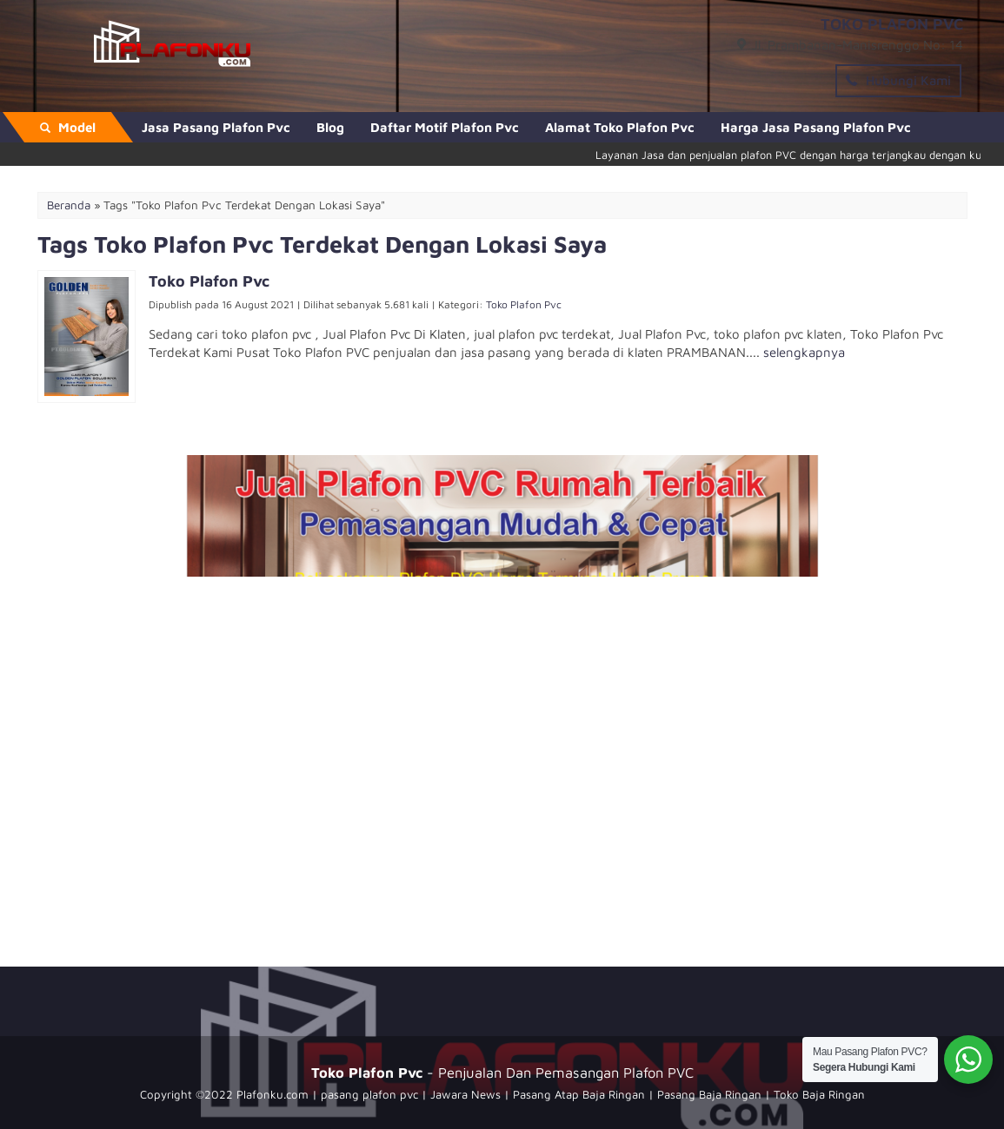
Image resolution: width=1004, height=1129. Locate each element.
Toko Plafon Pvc (524, 304)
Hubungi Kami (898, 80)
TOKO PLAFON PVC (892, 24)
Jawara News (465, 1094)
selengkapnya (804, 352)
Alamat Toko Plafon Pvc (620, 127)
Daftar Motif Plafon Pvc (444, 127)
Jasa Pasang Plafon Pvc (216, 127)
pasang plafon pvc (369, 1094)
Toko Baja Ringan (819, 1094)
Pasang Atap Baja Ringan (579, 1094)
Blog (330, 127)
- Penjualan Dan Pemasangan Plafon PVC (502, 1072)
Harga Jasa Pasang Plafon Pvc (816, 127)
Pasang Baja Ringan (709, 1094)
